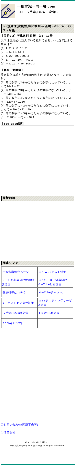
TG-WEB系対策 (49, 312)
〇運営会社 (8, 432)
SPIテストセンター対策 (18, 302)
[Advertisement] (38, 371)
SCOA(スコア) (12, 323)
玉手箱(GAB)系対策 (16, 312)
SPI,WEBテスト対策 (52, 271)
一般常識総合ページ (16, 271)
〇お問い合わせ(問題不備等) (19, 424)
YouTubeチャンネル (52, 292)
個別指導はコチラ (14, 292)
